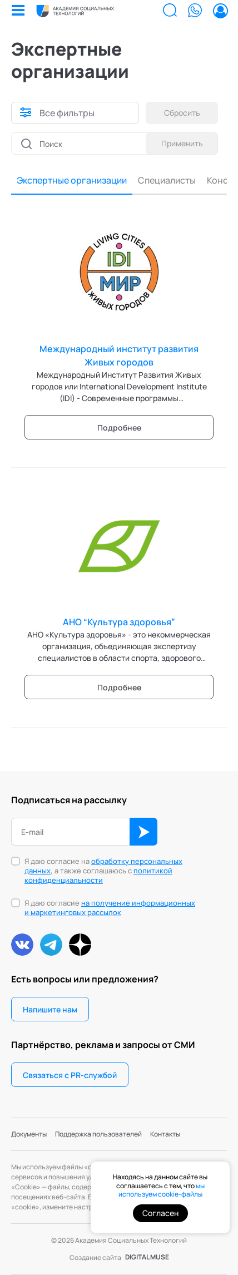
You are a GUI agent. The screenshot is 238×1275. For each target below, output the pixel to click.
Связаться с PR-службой (70, 1075)
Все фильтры (67, 113)
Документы (29, 1134)
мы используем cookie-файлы (161, 1190)
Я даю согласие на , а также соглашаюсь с (103, 871)
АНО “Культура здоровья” (119, 622)
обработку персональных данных (103, 866)
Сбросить (182, 112)
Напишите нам (50, 1009)
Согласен (160, 1213)
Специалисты (167, 180)
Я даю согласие (109, 907)
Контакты (165, 1134)
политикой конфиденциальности (98, 875)
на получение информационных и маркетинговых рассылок (109, 907)
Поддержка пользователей (98, 1134)
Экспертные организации (72, 180)
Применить (182, 143)
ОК (143, 832)
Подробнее (119, 427)
